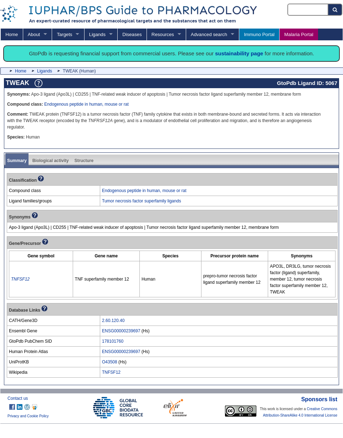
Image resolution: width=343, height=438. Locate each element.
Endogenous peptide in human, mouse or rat (86, 104)
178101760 (112, 341)
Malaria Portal (298, 34)
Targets (64, 34)
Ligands (97, 34)
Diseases (132, 34)
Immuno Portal (259, 34)
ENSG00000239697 (121, 330)
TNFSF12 (111, 372)
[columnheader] (41, 256)
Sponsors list (319, 399)
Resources (163, 34)
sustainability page (239, 53)
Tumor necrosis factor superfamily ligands (141, 200)
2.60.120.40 (113, 320)
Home (11, 34)
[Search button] (335, 10)
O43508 (109, 361)
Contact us (17, 398)
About (34, 34)
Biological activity (50, 160)
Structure (84, 160)
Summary (17, 160)
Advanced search (209, 34)
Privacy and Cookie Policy (28, 416)
